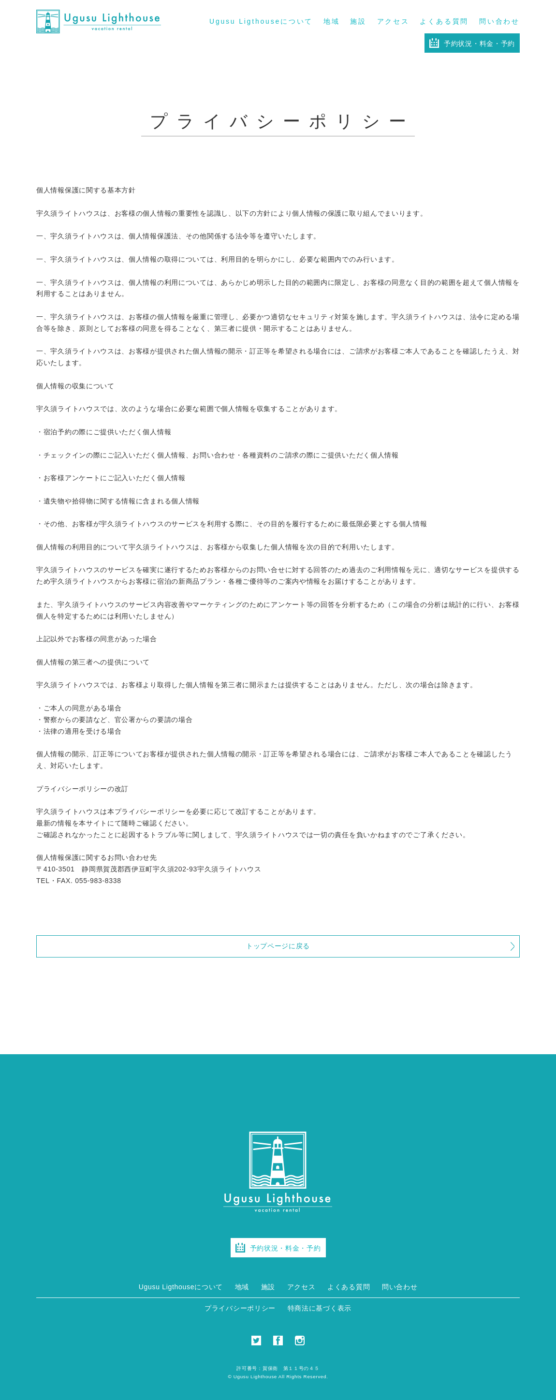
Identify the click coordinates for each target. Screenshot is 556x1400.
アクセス (393, 21)
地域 (331, 21)
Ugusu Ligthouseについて (261, 21)
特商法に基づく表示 (319, 1308)
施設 (358, 21)
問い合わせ (499, 21)
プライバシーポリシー (240, 1308)
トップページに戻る (278, 946)
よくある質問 (444, 21)
